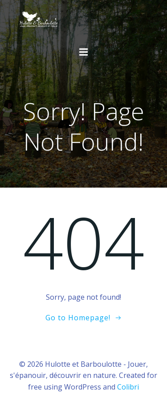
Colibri (128, 387)
